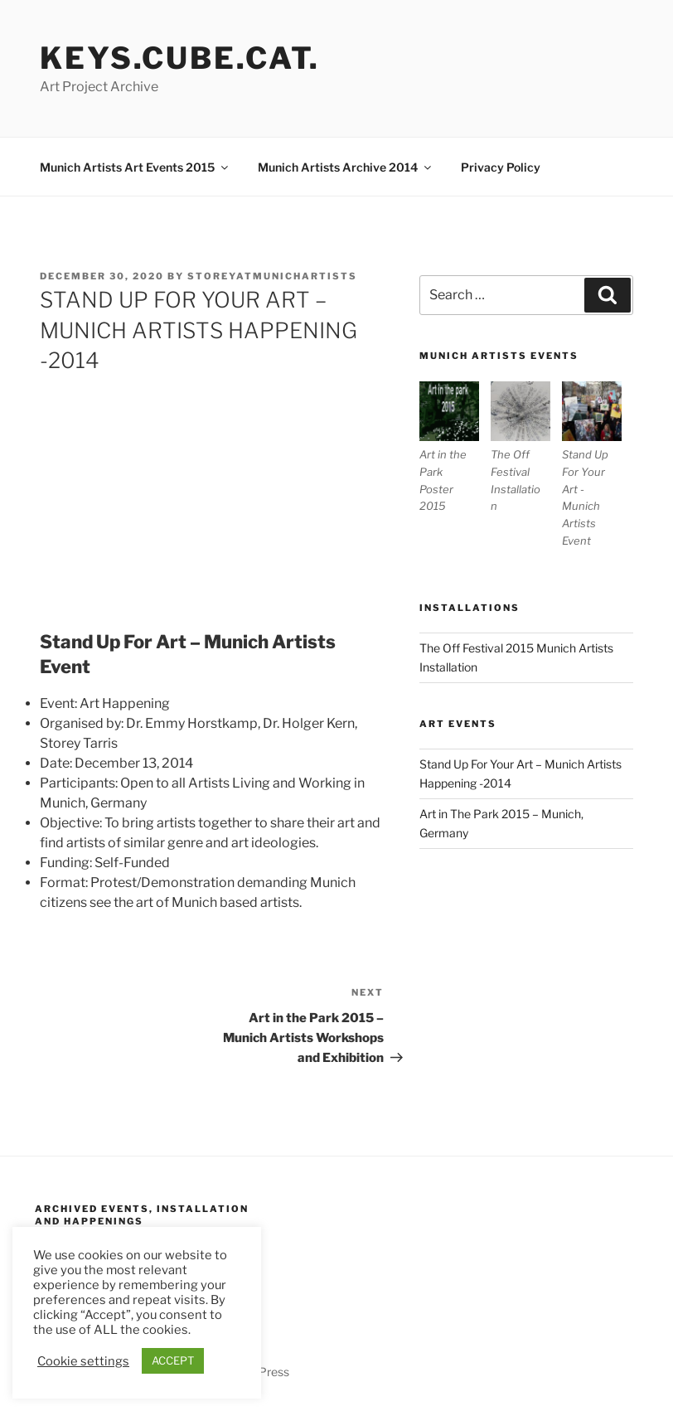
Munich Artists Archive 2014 (345, 167)
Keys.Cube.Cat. (180, 58)
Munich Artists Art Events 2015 (135, 167)
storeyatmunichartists (272, 276)
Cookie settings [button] (83, 1361)
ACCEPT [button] (173, 1360)
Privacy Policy (500, 167)
